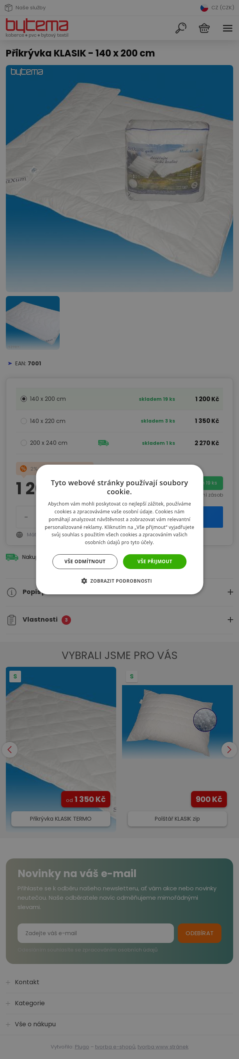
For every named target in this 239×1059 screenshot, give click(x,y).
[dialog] (119, 529)
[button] (119, 581)
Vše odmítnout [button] (84, 561)
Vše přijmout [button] (155, 561)
